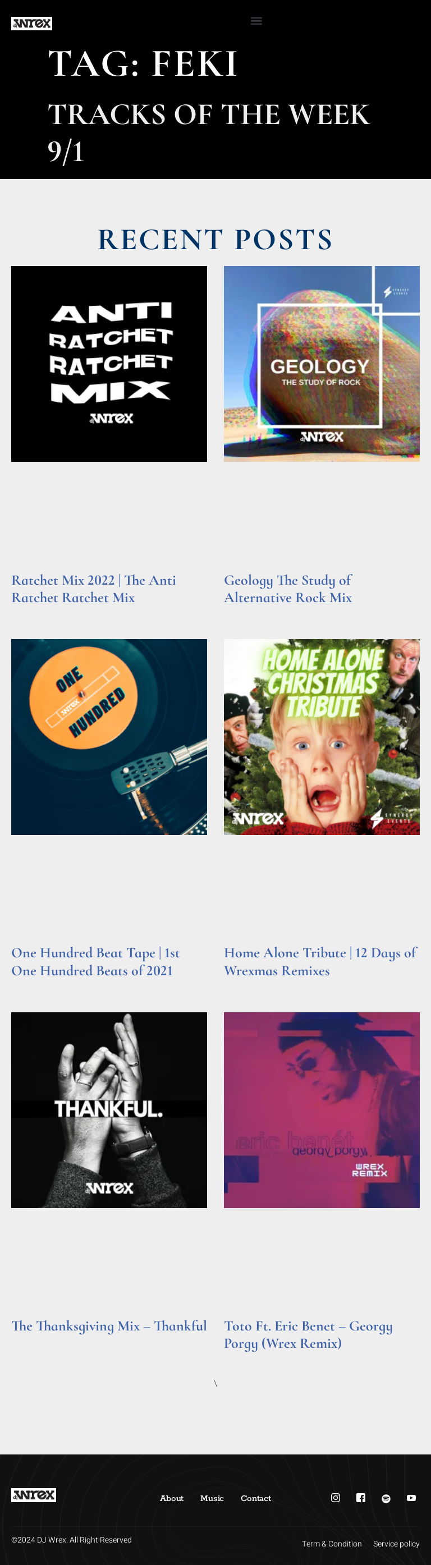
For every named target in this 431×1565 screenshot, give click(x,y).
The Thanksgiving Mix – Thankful (109, 1325)
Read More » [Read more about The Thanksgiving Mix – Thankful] (32, 1341)
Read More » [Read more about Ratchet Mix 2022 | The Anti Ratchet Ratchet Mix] (32, 613)
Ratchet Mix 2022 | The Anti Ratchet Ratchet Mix (93, 588)
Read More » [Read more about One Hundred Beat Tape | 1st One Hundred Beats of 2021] (32, 986)
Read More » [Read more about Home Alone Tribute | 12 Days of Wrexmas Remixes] (245, 986)
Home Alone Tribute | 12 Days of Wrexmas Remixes (320, 961)
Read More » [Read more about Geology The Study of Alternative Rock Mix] (245, 613)
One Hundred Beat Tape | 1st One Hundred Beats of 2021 (95, 961)
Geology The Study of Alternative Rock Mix (288, 588)
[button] (256, 20)
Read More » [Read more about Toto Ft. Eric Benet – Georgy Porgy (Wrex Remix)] (245, 1359)
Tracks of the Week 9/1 (208, 132)
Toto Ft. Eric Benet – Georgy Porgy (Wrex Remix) (308, 1334)
